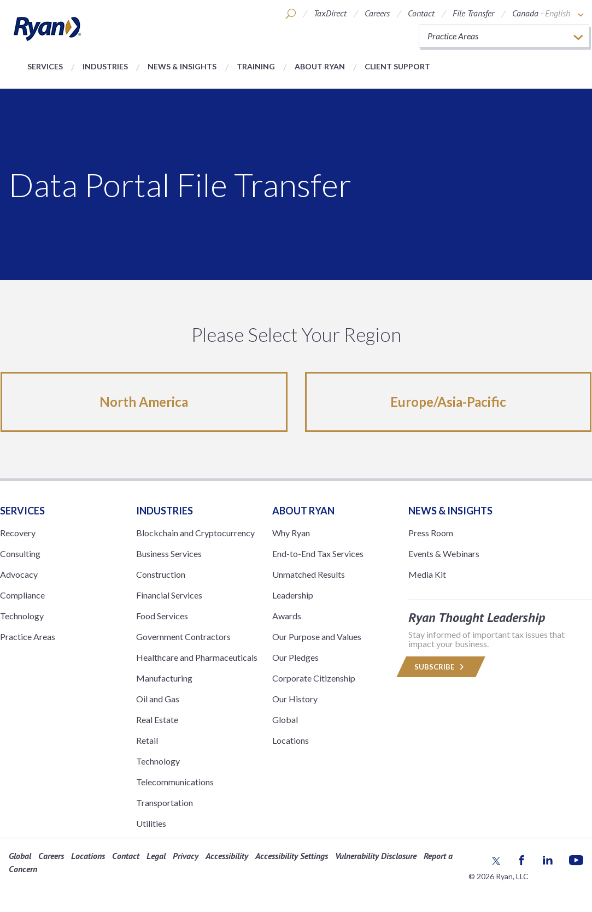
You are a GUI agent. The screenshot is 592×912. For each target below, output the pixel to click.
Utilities (151, 823)
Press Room (430, 533)
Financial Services (169, 595)
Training (256, 66)
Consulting (20, 553)
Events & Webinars (443, 553)
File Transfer (473, 13)
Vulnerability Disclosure (376, 855)
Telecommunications (175, 782)
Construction (160, 574)
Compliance (22, 595)
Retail (147, 740)
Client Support (397, 66)
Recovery (18, 533)
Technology (22, 616)
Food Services (162, 616)
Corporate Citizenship (313, 678)
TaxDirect (330, 13)
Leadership (292, 595)
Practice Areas (27, 636)
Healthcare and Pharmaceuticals (196, 657)
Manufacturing (164, 678)
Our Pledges (295, 657)
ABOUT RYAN (303, 511)
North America (143, 402)
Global (285, 719)
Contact (421, 13)
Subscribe (440, 666)
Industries (105, 66)
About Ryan (320, 66)
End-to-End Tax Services (318, 553)
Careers (377, 13)
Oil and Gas (157, 699)
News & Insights (182, 66)
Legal (156, 855)
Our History (295, 699)
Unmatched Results (308, 574)
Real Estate (157, 719)
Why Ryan (291, 533)
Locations (290, 740)
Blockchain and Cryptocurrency (195, 533)
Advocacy (19, 574)
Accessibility (227, 855)
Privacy (185, 855)
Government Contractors (183, 636)
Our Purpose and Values (316, 636)
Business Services (169, 553)
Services (45, 66)
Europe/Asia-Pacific (448, 402)
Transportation (164, 802)
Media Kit (427, 574)
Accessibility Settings (291, 855)
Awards (286, 616)
